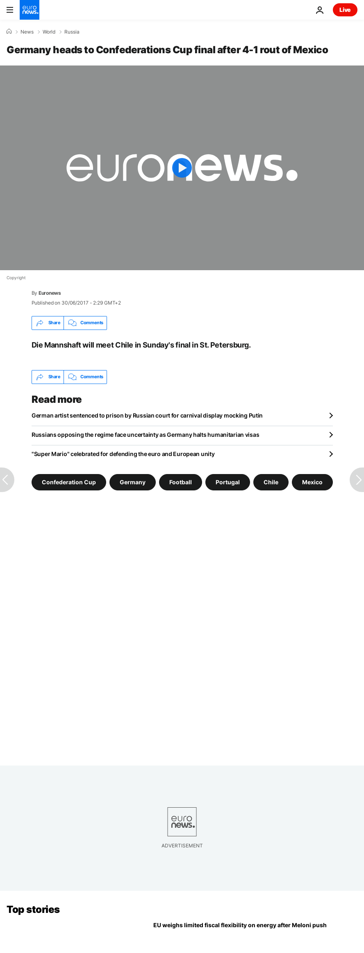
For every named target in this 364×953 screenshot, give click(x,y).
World (49, 31)
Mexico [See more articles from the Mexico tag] (312, 481)
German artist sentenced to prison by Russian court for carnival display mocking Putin (147, 415)
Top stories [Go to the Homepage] (33, 909)
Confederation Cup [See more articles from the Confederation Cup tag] (69, 481)
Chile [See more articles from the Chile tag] (271, 481)
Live (345, 9)
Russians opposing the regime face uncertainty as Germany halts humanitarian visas (145, 434)
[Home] (9, 31)
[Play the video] (182, 167)
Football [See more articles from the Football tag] (180, 481)
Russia (72, 31)
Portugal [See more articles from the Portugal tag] (228, 481)
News (27, 31)
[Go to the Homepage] (29, 10)
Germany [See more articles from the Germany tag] (133, 481)
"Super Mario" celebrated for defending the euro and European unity (123, 453)
